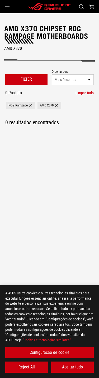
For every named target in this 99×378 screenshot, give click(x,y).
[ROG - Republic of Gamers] (50, 7)
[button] (7, 6)
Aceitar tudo (72, 367)
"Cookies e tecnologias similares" (46, 340)
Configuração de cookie (49, 352)
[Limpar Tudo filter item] (85, 93)
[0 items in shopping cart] (91, 6)
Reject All (26, 367)
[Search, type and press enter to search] (81, 6)
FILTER (26, 79)
